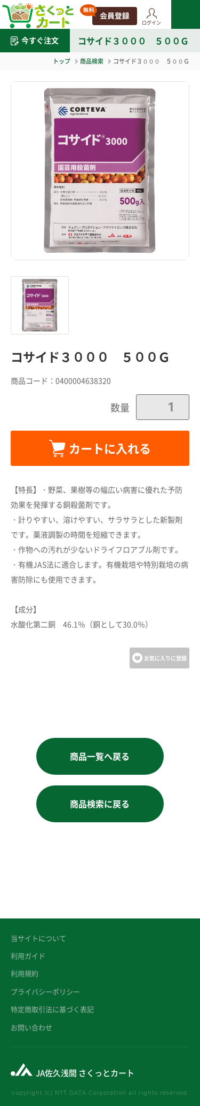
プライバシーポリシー (45, 991)
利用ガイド (28, 956)
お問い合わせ (31, 1027)
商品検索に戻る (100, 803)
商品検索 (91, 61)
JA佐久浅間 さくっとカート (85, 1072)
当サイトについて (38, 938)
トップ (61, 61)
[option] (100, 170)
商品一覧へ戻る (100, 756)
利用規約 (24, 973)
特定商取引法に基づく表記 (52, 1009)
